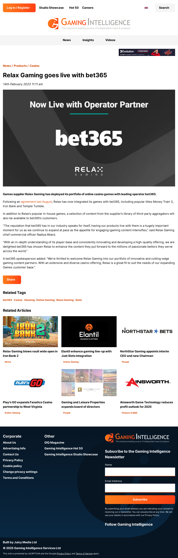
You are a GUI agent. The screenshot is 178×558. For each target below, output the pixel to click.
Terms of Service (84, 553)
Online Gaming (45, 299)
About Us (9, 442)
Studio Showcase (51, 7)
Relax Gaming (65, 299)
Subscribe (140, 499)
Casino (34, 66)
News (7, 66)
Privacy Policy (13, 460)
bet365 (7, 299)
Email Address (113, 480)
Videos (110, 40)
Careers (87, 7)
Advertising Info (14, 448)
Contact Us (11, 454)
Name (108, 464)
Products (20, 66)
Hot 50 (74, 7)
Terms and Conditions (18, 478)
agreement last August (36, 201)
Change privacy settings (20, 472)
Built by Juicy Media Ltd (20, 542)
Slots (78, 299)
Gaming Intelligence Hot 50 (63, 448)
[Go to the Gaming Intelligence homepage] (89, 24)
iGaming (29, 299)
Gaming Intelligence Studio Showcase (71, 454)
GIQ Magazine (54, 442)
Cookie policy (12, 466)
